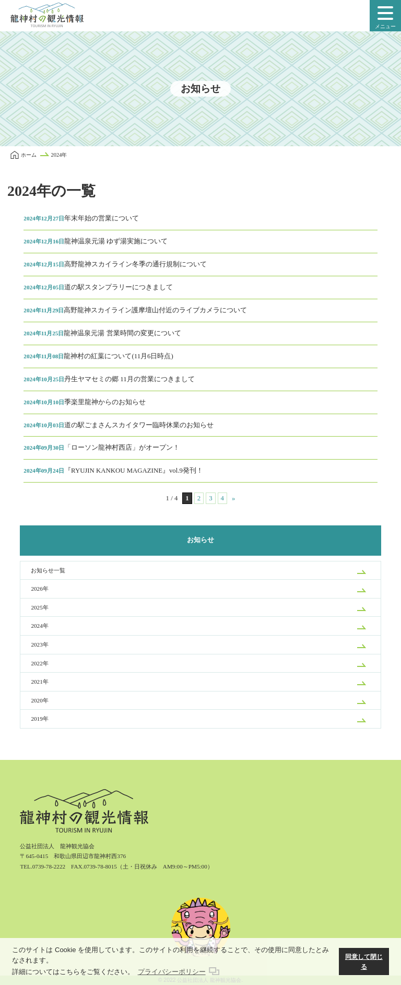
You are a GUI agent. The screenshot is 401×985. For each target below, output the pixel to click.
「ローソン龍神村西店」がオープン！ (101, 447)
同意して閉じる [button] (364, 961)
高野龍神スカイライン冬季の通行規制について (115, 264)
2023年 (39, 644)
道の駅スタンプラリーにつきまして (98, 287)
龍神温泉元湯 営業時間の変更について (102, 333)
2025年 (39, 607)
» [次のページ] (233, 498)
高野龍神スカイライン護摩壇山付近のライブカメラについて (135, 310)
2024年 (39, 626)
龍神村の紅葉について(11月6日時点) (98, 356)
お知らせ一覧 (48, 570)
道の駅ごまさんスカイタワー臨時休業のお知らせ (118, 425)
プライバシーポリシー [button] (172, 972)
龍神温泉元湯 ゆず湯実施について (95, 241)
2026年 (39, 588)
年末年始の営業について (81, 218)
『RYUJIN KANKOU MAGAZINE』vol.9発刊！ (113, 470)
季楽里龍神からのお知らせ (84, 402)
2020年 (39, 700)
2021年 (39, 681)
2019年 (39, 719)
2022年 (39, 663)
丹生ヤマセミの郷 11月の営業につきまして (108, 379)
